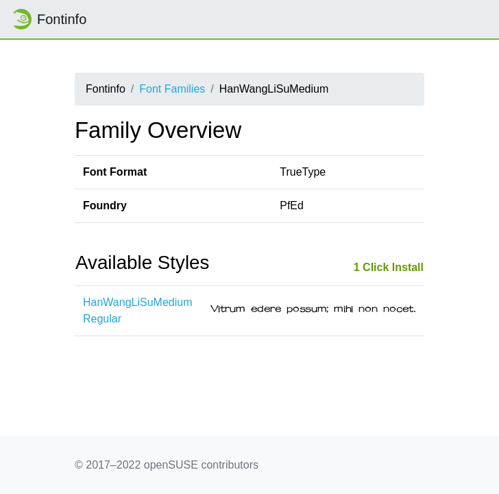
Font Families (172, 89)
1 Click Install (389, 267)
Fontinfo (48, 19)
